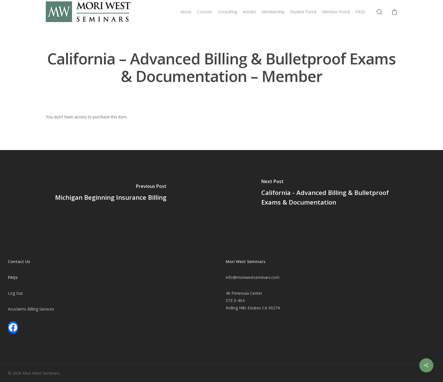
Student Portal (303, 11)
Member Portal (336, 11)
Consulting (227, 11)
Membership (273, 11)
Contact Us (19, 261)
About (186, 11)
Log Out (15, 293)
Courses (204, 11)
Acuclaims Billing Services (31, 309)
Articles (249, 11)
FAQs (360, 11)
